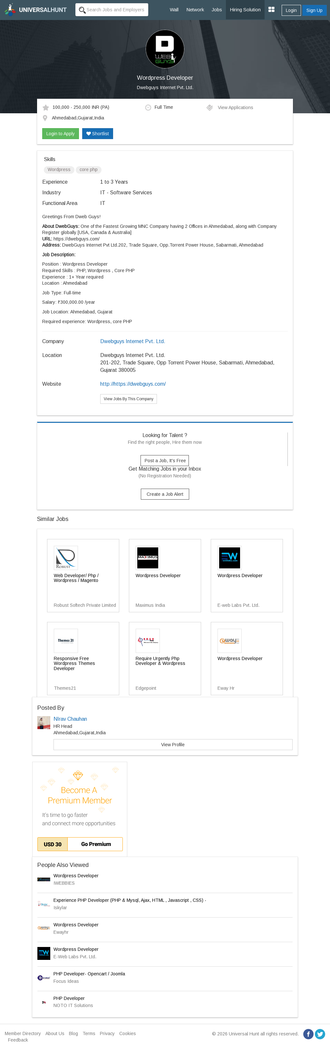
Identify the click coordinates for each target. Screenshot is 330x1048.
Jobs (217, 9)
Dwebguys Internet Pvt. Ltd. (165, 87)
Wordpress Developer (76, 875)
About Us (54, 1033)
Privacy (107, 1033)
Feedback (18, 1040)
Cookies (127, 1033)
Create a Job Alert (165, 494)
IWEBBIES (64, 883)
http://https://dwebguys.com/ (133, 384)
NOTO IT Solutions (73, 1005)
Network (195, 9)
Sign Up (314, 10)
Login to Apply (60, 133)
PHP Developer (69, 998)
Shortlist (97, 133)
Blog (73, 1033)
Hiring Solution (245, 9)
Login (291, 10)
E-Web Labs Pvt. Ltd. (74, 956)
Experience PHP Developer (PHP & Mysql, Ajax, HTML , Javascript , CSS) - (129, 900)
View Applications (229, 107)
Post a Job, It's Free (165, 460)
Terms (88, 1033)
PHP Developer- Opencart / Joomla (89, 973)
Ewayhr (61, 932)
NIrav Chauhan (70, 719)
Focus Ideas (66, 981)
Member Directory (23, 1033)
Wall (174, 9)
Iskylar (60, 907)
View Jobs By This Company (128, 399)
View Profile (173, 744)
